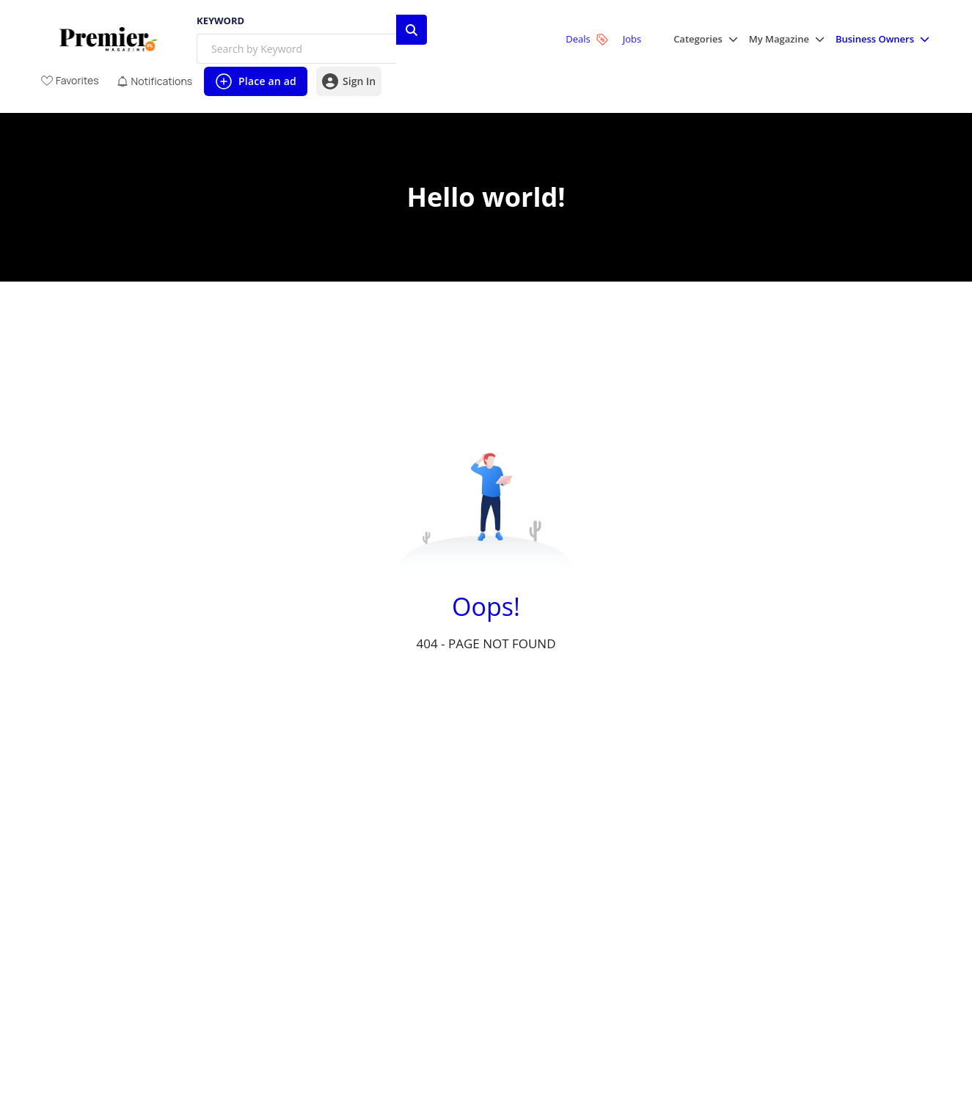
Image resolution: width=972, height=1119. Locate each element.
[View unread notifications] (154, 81)
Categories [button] (698, 39)
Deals (586, 38)
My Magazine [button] (779, 39)
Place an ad (255, 84)
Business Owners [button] (875, 39)
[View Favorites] (70, 80)
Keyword (220, 21)
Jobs (632, 38)
